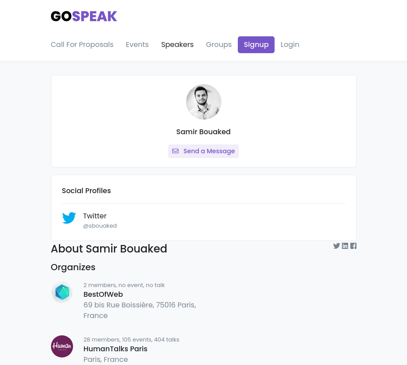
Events (137, 44)
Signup (256, 44)
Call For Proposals (82, 44)
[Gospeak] (84, 14)
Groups (219, 44)
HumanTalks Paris (115, 349)
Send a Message (203, 151)
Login (290, 44)
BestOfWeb (103, 294)
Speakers (177, 44)
